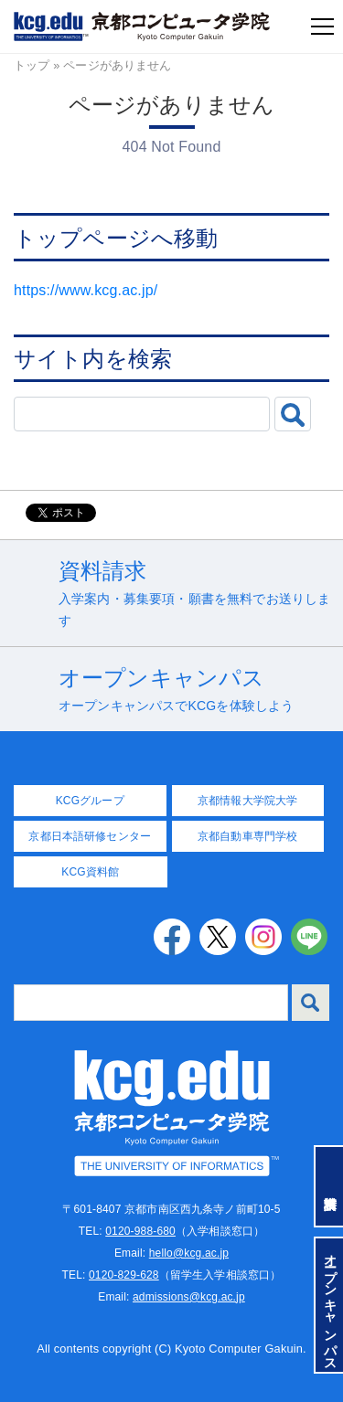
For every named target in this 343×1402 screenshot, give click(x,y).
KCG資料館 (90, 872)
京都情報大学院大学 (247, 800)
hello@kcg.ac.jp (189, 1253)
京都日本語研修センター (89, 836)
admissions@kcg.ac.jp (189, 1296)
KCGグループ (90, 800)
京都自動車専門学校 (247, 836)
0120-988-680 (140, 1231)
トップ (31, 65)
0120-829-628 (124, 1275)
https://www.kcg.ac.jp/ (85, 290)
